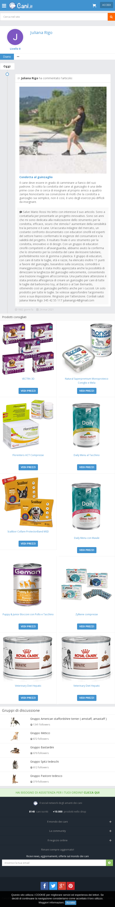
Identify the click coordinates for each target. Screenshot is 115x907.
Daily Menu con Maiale (86, 538)
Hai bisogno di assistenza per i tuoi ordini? (57, 792)
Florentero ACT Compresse (28, 455)
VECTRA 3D (28, 378)
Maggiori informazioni (51, 902)
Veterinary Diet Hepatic (28, 685)
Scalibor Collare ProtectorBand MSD (28, 531)
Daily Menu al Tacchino (87, 455)
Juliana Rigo (41, 32)
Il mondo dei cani (57, 821)
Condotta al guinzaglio (36, 177)
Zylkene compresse (86, 614)
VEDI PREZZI (28, 390)
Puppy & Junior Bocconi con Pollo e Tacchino (28, 614)
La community (57, 831)
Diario (7, 57)
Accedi (106, 5)
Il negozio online (58, 840)
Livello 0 (15, 48)
